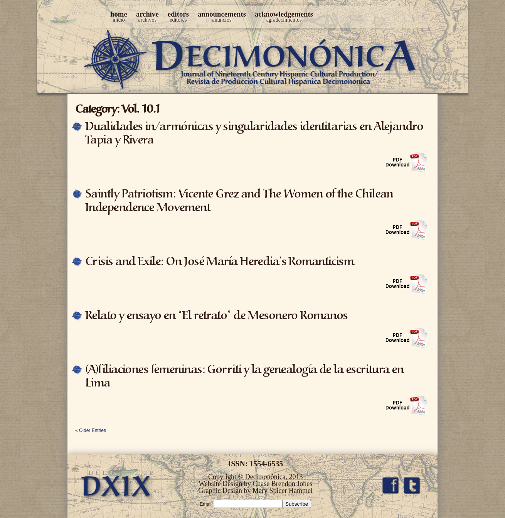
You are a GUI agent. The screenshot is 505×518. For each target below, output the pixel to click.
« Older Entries (90, 430)
